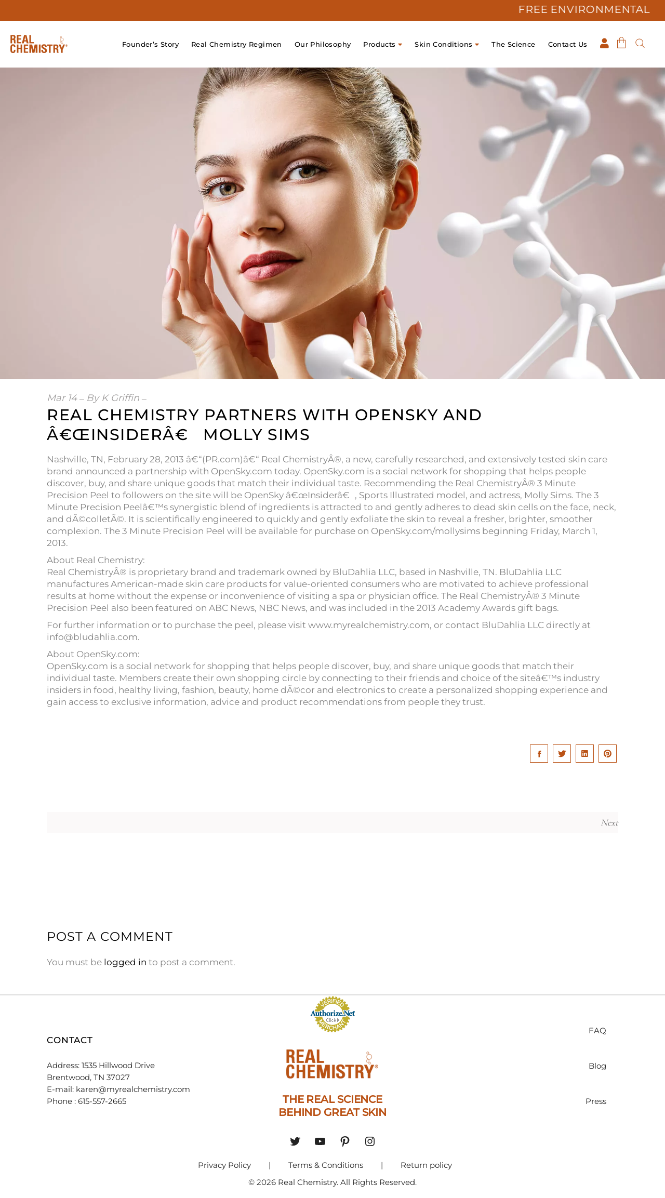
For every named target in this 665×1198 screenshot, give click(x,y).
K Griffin (120, 398)
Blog (597, 1066)
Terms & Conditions (325, 1165)
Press (596, 1101)
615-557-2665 (103, 1101)
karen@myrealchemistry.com (133, 1089)
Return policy (426, 1165)
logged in (125, 962)
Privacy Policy (224, 1165)
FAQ (597, 1030)
